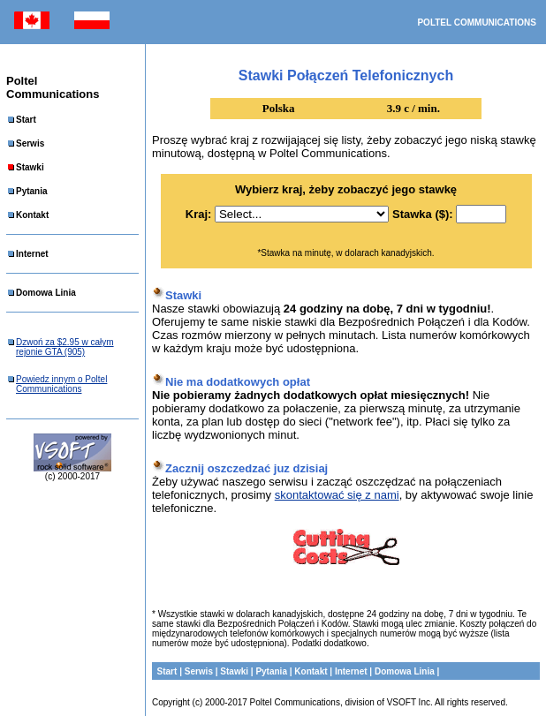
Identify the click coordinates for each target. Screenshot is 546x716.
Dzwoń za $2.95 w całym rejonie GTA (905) (65, 347)
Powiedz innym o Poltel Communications (61, 384)
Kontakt (32, 215)
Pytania (32, 191)
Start (26, 119)
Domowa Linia (46, 293)
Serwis (30, 143)
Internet (32, 254)
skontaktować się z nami (337, 494)
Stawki (30, 167)
